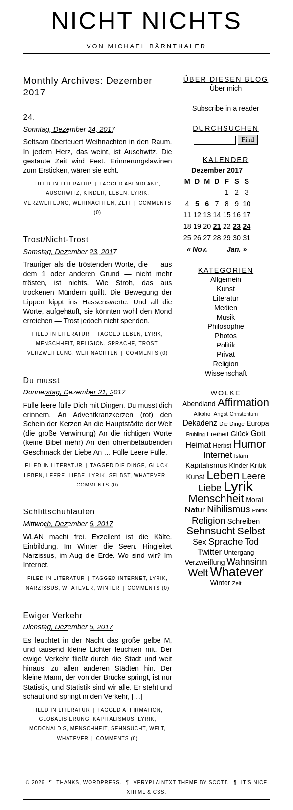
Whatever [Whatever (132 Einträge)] (237, 572)
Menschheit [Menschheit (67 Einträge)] (216, 498)
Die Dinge (130, 465)
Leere (55, 475)
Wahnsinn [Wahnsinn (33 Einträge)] (247, 561)
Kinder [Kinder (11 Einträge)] (238, 465)
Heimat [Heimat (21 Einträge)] (198, 444)
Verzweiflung (46, 203)
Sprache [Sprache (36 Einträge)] (225, 541)
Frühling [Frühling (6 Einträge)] (195, 434)
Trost (148, 343)
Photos (226, 336)
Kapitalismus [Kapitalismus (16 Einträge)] (206, 465)
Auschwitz (63, 193)
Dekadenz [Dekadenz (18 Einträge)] (199, 423)
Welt (156, 728)
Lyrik (139, 193)
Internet (132, 578)
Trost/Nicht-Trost (56, 239)
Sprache (121, 343)
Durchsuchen (226, 128)
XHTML (136, 792)
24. (29, 117)
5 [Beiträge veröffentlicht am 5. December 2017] (197, 204)
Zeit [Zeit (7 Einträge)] (237, 583)
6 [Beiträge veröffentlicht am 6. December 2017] (207, 204)
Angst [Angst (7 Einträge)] (221, 414)
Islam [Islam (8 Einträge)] (241, 455)
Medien (225, 308)
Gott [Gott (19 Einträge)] (258, 433)
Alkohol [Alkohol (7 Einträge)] (203, 414)
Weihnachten (93, 203)
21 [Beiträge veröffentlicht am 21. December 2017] (217, 226)
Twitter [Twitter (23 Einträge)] (210, 551)
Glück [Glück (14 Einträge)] (239, 434)
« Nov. (197, 249)
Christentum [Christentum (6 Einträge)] (244, 414)
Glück (158, 465)
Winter (108, 588)
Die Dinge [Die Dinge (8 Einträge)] (232, 423)
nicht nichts (146, 21)
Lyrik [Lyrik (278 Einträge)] (238, 486)
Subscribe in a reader (225, 108)
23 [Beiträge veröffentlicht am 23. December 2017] (237, 226)
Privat (226, 354)
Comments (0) (147, 353)
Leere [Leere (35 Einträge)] (253, 476)
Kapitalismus (114, 719)
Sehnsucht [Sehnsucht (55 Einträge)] (210, 530)
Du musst (41, 380)
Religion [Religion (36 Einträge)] (208, 520)
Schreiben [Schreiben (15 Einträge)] (243, 521)
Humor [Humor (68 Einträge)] (249, 444)
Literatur (75, 183)
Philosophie (225, 326)
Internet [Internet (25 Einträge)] (217, 455)
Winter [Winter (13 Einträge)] (220, 583)
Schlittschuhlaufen (59, 512)
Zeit (124, 203)
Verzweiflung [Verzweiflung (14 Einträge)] (204, 562)
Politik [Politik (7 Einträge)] (259, 510)
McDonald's (48, 728)
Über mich (226, 88)
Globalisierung (64, 719)
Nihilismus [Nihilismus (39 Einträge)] (228, 509)
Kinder (94, 193)
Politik (225, 345)
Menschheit (54, 343)
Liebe (76, 475)
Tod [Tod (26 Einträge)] (252, 542)
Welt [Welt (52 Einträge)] (198, 572)
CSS (159, 792)
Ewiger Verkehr (53, 615)
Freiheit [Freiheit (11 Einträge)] (218, 434)
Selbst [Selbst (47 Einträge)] (251, 531)
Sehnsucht (128, 728)
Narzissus (42, 588)
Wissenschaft (226, 373)
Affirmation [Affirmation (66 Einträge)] (243, 402)
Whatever (149, 475)
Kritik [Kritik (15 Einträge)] (258, 465)
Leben (118, 193)
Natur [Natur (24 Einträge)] (194, 509)
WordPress (101, 782)
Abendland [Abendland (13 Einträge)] (199, 404)
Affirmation (141, 710)
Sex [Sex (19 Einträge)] (199, 542)
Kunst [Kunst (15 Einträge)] (195, 477)
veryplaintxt (155, 782)
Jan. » (237, 249)
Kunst (226, 289)
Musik (226, 317)
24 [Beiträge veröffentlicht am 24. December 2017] (246, 226)
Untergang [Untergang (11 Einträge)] (239, 552)
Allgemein (225, 279)
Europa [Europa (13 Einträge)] (258, 423)
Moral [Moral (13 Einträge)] (254, 500)
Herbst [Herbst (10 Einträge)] (222, 445)
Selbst (120, 475)
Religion (90, 343)
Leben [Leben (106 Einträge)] (223, 475)
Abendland (141, 183)
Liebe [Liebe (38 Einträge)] (209, 488)
